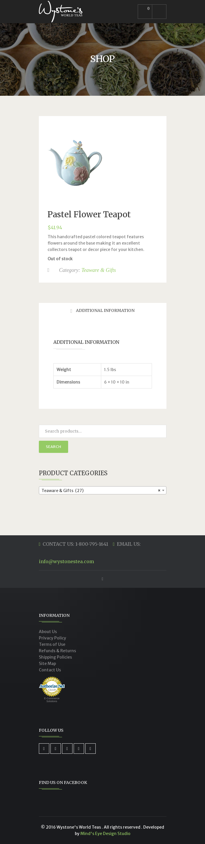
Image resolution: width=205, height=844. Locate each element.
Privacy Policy (52, 638)
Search (53, 446)
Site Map (47, 663)
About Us (48, 631)
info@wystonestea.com (66, 561)
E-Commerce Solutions (51, 700)
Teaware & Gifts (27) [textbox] (100, 491)
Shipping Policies (55, 657)
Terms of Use (52, 644)
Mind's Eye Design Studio (105, 833)
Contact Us (50, 670)
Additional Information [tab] (105, 310)
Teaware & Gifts (98, 270)
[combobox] (102, 490)
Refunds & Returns (57, 650)
